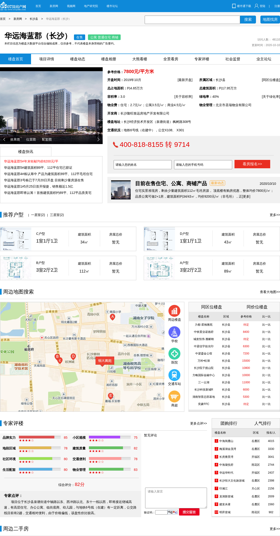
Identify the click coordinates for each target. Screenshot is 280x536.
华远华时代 (226, 472)
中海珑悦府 (226, 464)
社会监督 (232, 59)
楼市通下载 (244, 6)
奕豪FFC (203, 404)
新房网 (54, 6)
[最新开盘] (185, 80)
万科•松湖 (204, 360)
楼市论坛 (112, 6)
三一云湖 (203, 382)
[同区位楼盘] (271, 80)
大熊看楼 (139, 59)
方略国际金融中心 (203, 375)
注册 (277, 6)
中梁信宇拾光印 (204, 346)
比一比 (266, 324)
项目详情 (46, 59)
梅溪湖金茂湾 (227, 449)
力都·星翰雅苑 (203, 324)
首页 (38, 6)
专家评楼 (201, 59)
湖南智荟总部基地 (203, 396)
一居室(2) (38, 215)
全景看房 (170, 59)
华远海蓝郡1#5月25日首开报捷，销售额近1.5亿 (38, 186)
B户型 (40, 263)
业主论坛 (263, 59)
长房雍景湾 (226, 456)
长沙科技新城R (203, 389)
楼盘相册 (108, 59)
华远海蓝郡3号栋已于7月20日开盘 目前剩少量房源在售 (44, 180)
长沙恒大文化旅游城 (232, 480)
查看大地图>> (270, 292)
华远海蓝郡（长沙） (58, 18)
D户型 (184, 234)
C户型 (40, 234)
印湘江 (223, 488)
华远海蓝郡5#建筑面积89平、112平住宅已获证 (38, 167)
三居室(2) (57, 215)
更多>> (275, 215)
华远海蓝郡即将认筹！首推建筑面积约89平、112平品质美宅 (47, 193)
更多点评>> (198, 423)
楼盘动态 (77, 59)
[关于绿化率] (271, 96)
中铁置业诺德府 (204, 332)
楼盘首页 (15, 59)
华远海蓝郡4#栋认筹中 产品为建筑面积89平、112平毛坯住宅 (48, 174)
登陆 (262, 6)
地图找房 (270, 19)
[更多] (246, 196)
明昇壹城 (225, 512)
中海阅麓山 (226, 441)
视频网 (71, 6)
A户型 (184, 263)
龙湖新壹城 (226, 496)
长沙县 (34, 18)
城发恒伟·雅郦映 (203, 339)
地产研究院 (91, 6)
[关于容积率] (183, 96)
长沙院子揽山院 (204, 368)
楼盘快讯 (25, 152)
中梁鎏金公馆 (203, 353)
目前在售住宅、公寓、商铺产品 (171, 183)
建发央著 (225, 504)
